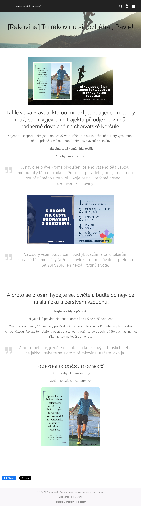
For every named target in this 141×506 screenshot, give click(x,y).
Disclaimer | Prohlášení (70, 497)
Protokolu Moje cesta (72, 178)
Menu (133, 6)
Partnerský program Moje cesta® (70, 502)
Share (9, 478)
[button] (120, 6)
